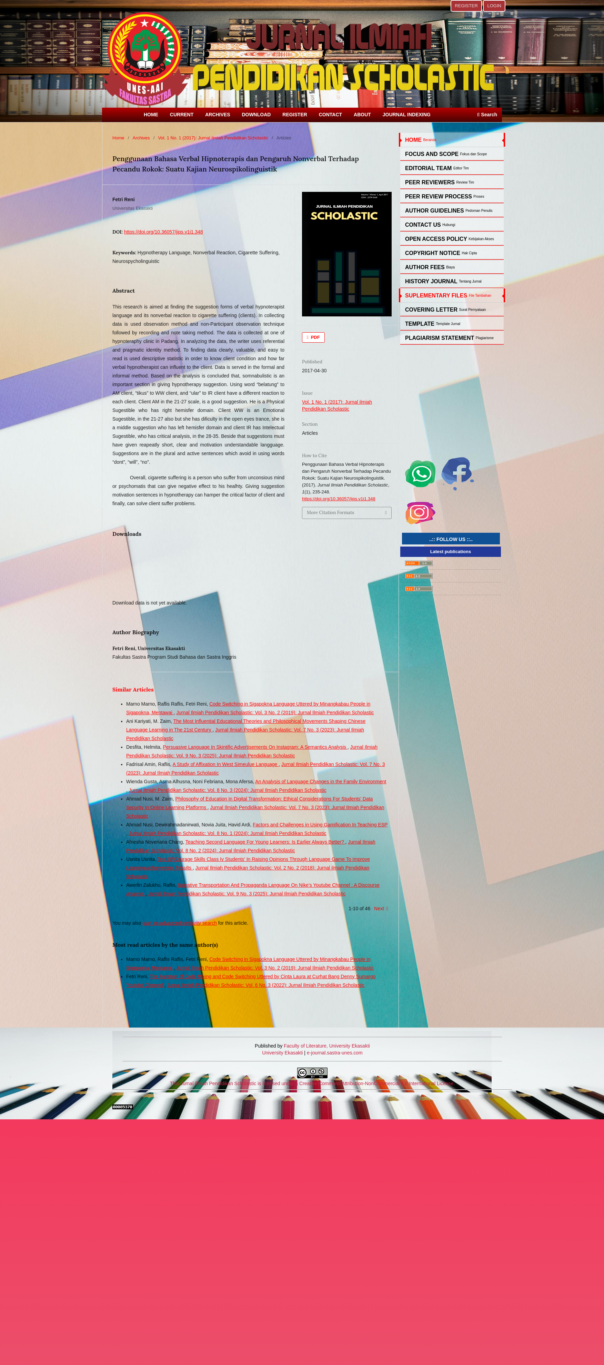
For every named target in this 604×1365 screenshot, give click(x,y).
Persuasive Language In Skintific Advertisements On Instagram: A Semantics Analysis (255, 747)
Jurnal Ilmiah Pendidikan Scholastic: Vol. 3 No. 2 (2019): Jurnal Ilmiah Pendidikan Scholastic (275, 712)
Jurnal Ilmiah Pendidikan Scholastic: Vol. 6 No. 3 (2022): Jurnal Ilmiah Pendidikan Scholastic (266, 985)
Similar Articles (133, 689)
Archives (141, 137)
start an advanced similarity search (179, 923)
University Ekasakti (282, 1052)
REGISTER (294, 114)
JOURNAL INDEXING (407, 114)
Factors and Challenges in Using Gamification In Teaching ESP (320, 824)
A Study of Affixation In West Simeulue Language (226, 764)
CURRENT (181, 114)
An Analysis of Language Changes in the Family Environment (320, 781)
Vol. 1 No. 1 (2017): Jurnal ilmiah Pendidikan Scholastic (213, 137)
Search (487, 114)
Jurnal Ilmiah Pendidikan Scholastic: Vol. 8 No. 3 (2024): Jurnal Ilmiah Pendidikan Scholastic (227, 790)
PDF (315, 337)
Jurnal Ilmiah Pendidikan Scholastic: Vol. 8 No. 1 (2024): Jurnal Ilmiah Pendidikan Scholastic (227, 833)
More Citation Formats (330, 512)
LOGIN (494, 5)
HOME (151, 114)
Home (118, 137)
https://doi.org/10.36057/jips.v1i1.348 (163, 232)
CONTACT (330, 114)
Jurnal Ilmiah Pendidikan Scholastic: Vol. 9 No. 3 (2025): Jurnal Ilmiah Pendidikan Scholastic (247, 893)
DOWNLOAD (256, 114)
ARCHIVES (217, 114)
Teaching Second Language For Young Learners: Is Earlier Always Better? (265, 842)
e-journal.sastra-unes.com (334, 1052)
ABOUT (362, 114)
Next (379, 908)
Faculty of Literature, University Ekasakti (327, 1046)
